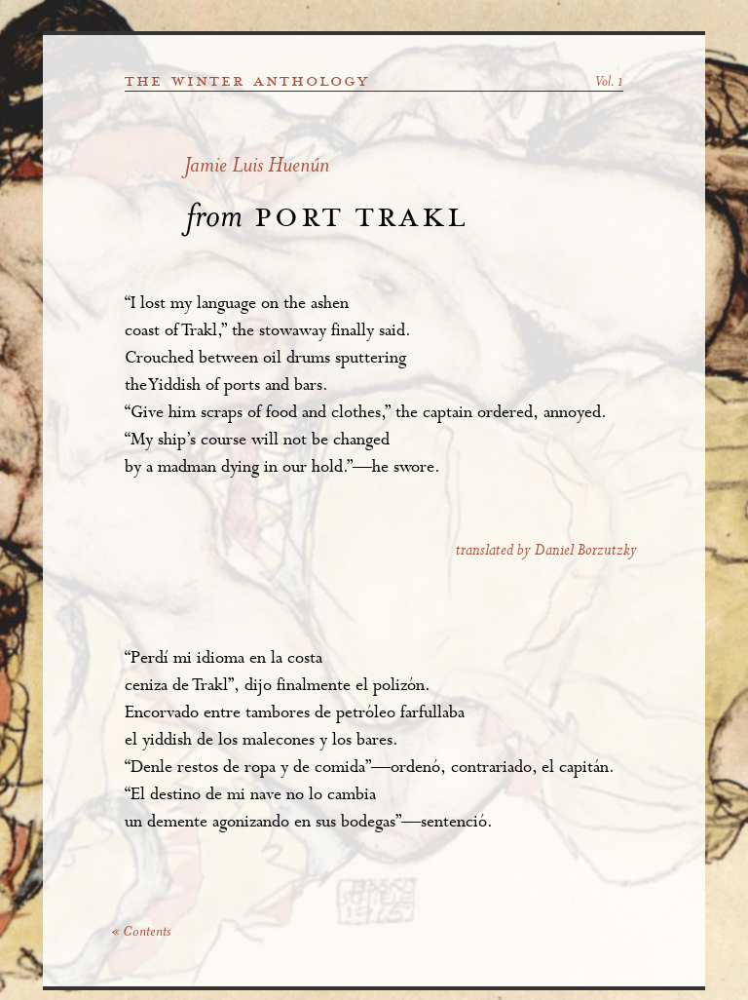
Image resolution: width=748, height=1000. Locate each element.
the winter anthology (247, 81)
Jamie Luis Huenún (256, 167)
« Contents (140, 933)
